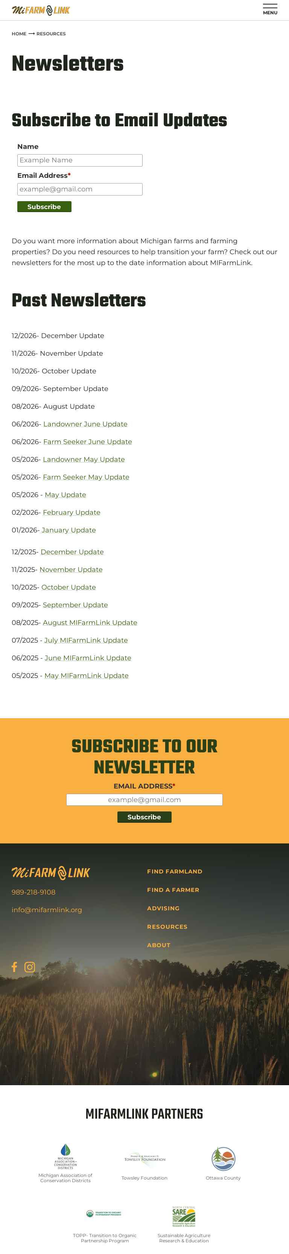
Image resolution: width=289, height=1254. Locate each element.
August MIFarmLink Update (90, 623)
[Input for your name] (80, 160)
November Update (71, 570)
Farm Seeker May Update (86, 477)
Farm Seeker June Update (87, 442)
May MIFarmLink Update (86, 676)
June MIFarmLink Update (88, 658)
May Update (65, 495)
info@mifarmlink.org (47, 910)
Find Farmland (174, 871)
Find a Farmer (173, 889)
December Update (72, 552)
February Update (71, 512)
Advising (163, 908)
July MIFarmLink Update (86, 640)
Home (19, 33)
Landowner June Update (85, 424)
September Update (75, 605)
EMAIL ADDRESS (144, 786)
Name (27, 147)
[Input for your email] (80, 189)
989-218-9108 (33, 892)
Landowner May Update (84, 459)
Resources (51, 33)
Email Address (44, 175)
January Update (68, 530)
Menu (270, 12)
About (158, 945)
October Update (68, 587)
